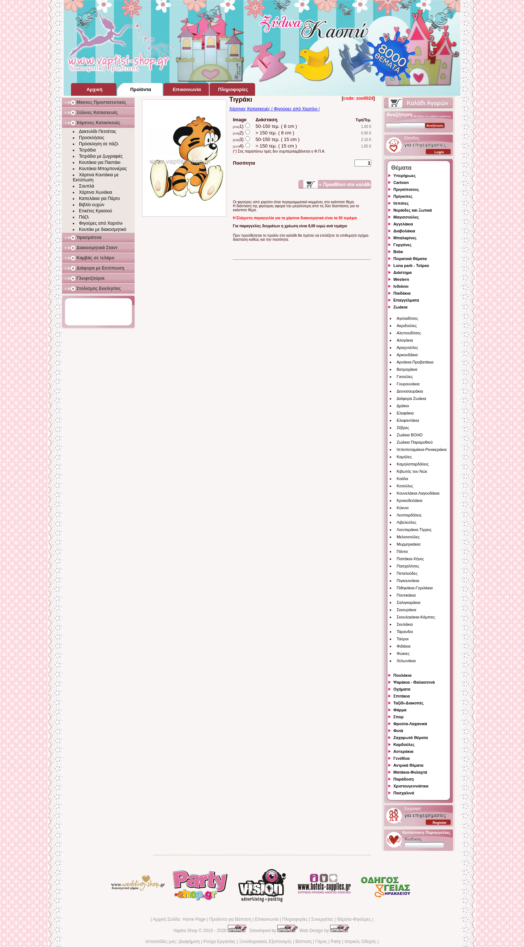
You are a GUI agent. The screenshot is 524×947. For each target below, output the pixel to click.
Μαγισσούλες (406, 217)
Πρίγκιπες (402, 196)
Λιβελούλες (406, 522)
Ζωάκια (400, 307)
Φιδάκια (403, 646)
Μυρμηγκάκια (408, 544)
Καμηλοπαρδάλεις (413, 464)
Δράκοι (403, 406)
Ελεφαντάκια (408, 420)
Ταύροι (403, 639)
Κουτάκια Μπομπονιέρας (103, 168)
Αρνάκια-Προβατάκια (415, 362)
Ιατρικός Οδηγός (360, 941)
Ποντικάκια (406, 595)
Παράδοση (403, 779)
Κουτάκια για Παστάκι (99, 162)
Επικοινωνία (266, 919)
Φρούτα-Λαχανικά (410, 724)
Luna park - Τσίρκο (411, 265)
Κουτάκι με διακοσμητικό (102, 229)
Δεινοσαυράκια (410, 391)
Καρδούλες (403, 744)
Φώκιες (403, 653)
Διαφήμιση (189, 941)
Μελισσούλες (408, 537)
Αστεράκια (403, 751)
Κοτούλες (405, 486)
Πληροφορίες (294, 919)
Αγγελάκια (403, 224)
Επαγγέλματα (406, 300)
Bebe (398, 251)
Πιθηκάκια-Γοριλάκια (415, 588)
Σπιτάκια (401, 696)
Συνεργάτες (322, 919)
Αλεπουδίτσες (409, 333)
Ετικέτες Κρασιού (95, 210)
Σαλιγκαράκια (408, 602)
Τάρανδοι (405, 631)
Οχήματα (401, 689)
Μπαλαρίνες (405, 238)
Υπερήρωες (404, 175)
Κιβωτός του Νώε (412, 471)
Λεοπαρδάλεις (409, 515)
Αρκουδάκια (407, 355)
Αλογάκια (405, 340)
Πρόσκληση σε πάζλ (98, 143)
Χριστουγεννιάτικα (410, 786)
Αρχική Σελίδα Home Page (179, 919)
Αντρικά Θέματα (408, 765)
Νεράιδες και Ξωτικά (412, 210)
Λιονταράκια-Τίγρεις (414, 529)
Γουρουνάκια (408, 384)
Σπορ (398, 717)
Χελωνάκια (406, 661)
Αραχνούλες (407, 347)
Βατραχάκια (407, 369)
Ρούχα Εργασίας (219, 941)
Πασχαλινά (403, 793)
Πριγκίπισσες (406, 189)
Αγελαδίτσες (407, 318)
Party (336, 941)
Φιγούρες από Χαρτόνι (101, 223)
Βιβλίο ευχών (91, 204)
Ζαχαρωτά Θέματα (410, 737)
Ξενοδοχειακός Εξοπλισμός (265, 941)
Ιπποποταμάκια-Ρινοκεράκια (421, 449)
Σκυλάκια (405, 624)
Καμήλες (404, 457)
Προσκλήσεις (91, 137)
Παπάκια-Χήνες (410, 559)
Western (401, 279)
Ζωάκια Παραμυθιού (415, 442)
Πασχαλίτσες (408, 566)
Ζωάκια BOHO (409, 435)
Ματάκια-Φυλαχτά (410, 772)
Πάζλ (84, 217)
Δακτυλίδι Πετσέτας (97, 131)
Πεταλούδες (407, 573)
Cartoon (401, 182)
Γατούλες (405, 376)
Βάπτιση (303, 941)
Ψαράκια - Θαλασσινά (414, 682)
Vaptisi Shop (185, 930)
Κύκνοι (403, 508)
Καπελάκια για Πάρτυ (99, 198)
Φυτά (398, 730)
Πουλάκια (402, 675)
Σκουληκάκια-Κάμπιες (416, 617)
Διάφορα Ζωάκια (411, 398)
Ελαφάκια (405, 413)
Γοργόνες (402, 245)
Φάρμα (399, 710)
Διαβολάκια (404, 231)
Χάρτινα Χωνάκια (95, 192)
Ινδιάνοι (401, 286)
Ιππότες (401, 203)
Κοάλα (402, 478)
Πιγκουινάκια (408, 580)
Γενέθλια (401, 758)
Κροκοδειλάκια (409, 500)
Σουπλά (86, 186)
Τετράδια (87, 150)
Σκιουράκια (406, 610)
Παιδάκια (401, 293)
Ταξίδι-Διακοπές (408, 703)
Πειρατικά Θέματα (410, 258)
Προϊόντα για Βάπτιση (230, 919)
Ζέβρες (403, 427)
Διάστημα (402, 272)
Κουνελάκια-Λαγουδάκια (418, 493)
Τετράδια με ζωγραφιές (101, 156)
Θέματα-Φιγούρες (354, 919)
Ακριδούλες (407, 325)
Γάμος (321, 941)
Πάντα (402, 551)
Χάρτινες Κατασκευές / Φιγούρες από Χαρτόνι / (274, 108)
